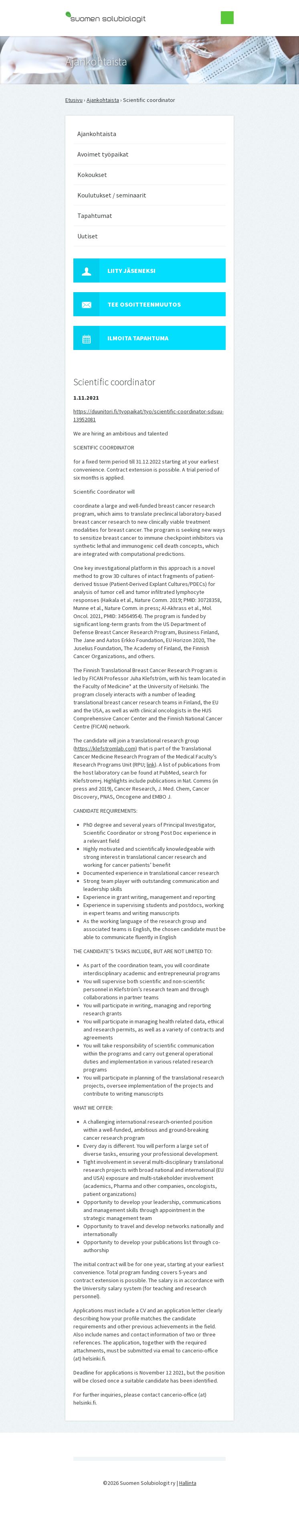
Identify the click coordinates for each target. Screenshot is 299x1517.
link (151, 764)
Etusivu (74, 100)
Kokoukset (92, 175)
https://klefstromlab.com (105, 748)
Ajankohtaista (103, 100)
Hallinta (187, 1482)
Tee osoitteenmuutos (127, 304)
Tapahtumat (94, 215)
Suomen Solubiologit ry (93, 38)
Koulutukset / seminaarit (111, 195)
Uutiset (87, 236)
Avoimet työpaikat (103, 154)
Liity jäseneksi (114, 270)
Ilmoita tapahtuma (120, 338)
